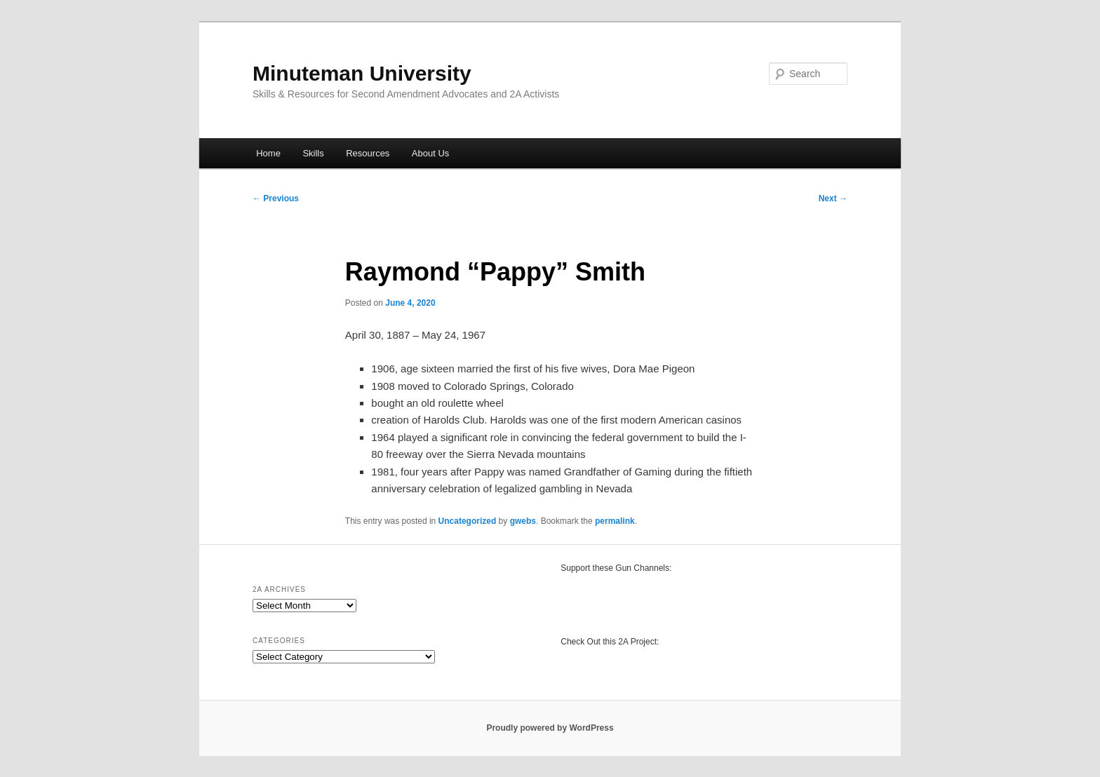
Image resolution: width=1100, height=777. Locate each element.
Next (833, 198)
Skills (312, 153)
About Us (430, 153)
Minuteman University (362, 73)
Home (268, 153)
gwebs (523, 521)
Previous (276, 198)
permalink (615, 521)
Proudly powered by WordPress (549, 728)
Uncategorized (467, 521)
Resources (367, 153)
